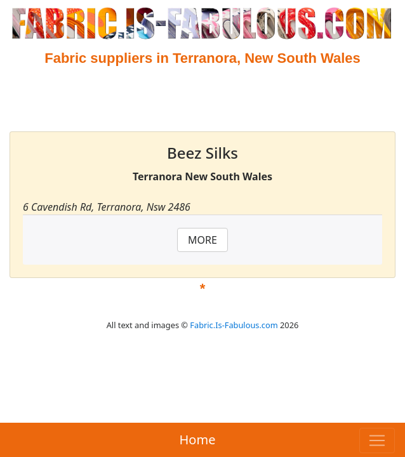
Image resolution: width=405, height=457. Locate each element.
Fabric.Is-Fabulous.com (233, 325)
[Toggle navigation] (377, 440)
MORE (202, 240)
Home (198, 439)
